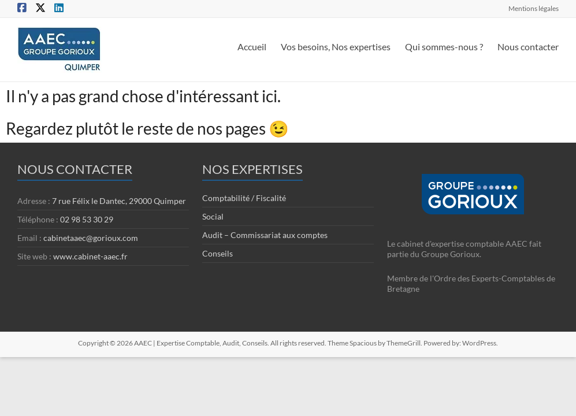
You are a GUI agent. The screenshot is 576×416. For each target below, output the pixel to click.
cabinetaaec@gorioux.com (90, 238)
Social (213, 216)
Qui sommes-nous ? (444, 46)
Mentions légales (533, 8)
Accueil (251, 46)
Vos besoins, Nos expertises (336, 46)
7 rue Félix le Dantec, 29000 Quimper (119, 201)
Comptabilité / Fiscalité (244, 198)
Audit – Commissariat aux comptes (265, 235)
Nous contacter (528, 46)
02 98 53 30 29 (86, 219)
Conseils (217, 253)
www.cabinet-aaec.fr (90, 256)
